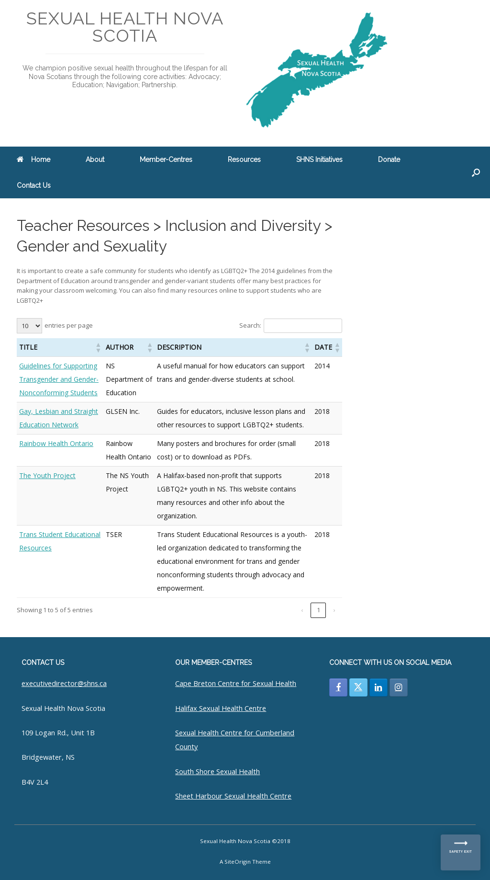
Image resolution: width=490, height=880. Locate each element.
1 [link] (318, 610)
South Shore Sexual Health (217, 771)
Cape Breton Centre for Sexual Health (235, 683)
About (95, 159)
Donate (389, 159)
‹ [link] (302, 610)
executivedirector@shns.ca (64, 683)
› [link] (334, 610)
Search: (250, 325)
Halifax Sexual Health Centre (220, 708)
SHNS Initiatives (319, 159)
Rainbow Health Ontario (56, 443)
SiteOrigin (237, 861)
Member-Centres (166, 159)
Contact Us (34, 185)
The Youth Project (47, 475)
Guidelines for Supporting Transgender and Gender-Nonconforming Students (59, 379)
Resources (244, 159)
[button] (476, 172)
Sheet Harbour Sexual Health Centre (233, 795)
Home (33, 159)
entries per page (69, 325)
